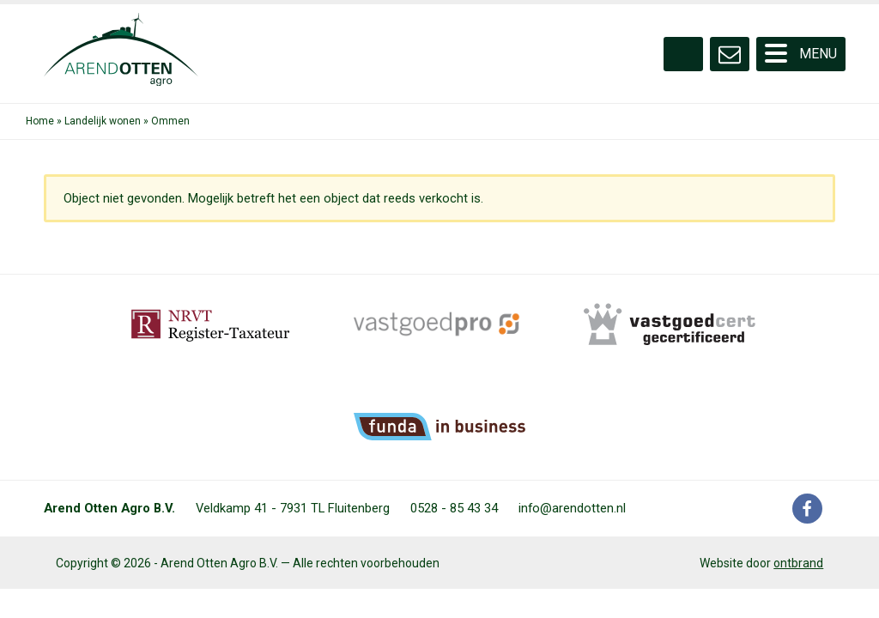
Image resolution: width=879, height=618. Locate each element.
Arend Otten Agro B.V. (109, 508)
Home (40, 121)
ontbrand (798, 563)
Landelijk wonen (102, 121)
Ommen (170, 121)
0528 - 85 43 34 (454, 508)
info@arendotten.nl (572, 508)
